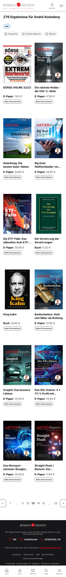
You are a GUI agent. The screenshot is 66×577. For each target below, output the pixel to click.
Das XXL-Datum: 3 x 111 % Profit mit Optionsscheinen (47, 393)
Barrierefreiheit (48, 554)
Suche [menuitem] (46, 571)
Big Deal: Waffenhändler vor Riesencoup (47, 166)
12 (27, 503)
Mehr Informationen (12, 101)
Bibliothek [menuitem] (33, 571)
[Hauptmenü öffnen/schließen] (61, 5)
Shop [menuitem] (6, 571)
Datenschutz (28, 554)
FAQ (14, 539)
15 (43, 503)
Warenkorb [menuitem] (59, 571)
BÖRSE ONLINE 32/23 (17, 87)
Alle (7, 26)
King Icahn (10, 314)
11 (22, 503)
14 (38, 503)
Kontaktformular (31, 539)
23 (55, 503)
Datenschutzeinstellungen (33, 558)
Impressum (16, 554)
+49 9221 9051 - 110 (52, 539)
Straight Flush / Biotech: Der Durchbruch (44, 469)
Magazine (11, 34)
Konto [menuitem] (19, 571)
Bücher (50, 34)
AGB (37, 554)
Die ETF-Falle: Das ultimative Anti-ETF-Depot (16, 242)
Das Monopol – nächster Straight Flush (14, 469)
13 (33, 503)
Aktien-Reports (31, 34)
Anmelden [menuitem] (52, 5)
